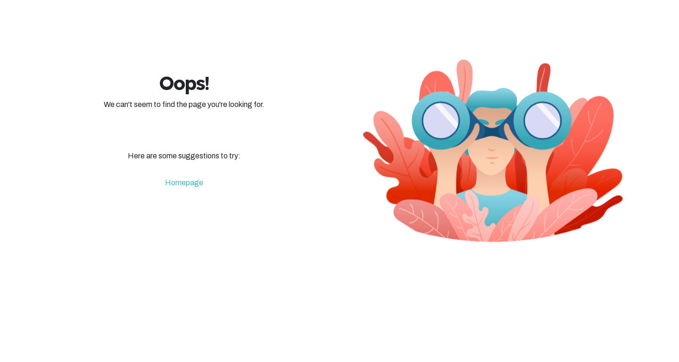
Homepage (184, 183)
